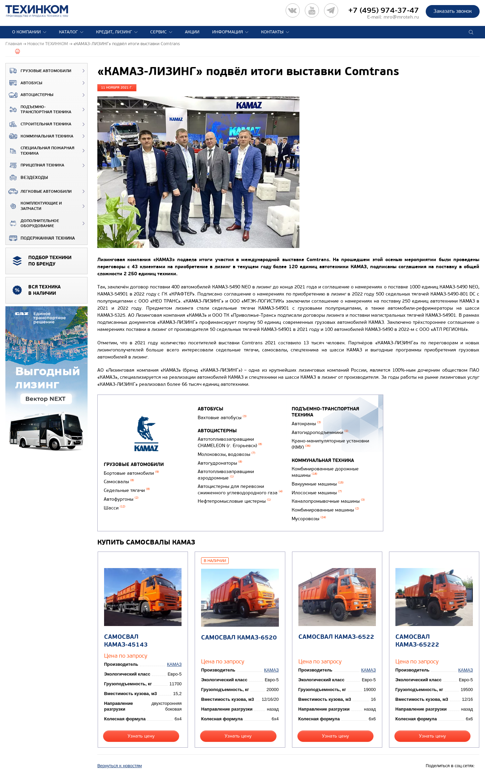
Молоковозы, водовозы (226, 454)
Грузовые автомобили (38, 70)
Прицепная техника (35, 165)
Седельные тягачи (127, 490)
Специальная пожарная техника (40, 151)
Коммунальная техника (39, 136)
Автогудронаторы (220, 463)
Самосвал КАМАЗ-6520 (239, 638)
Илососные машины (317, 493)
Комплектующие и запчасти (34, 206)
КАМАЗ (174, 664)
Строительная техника (38, 124)
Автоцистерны (29, 95)
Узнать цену (141, 736)
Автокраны (306, 424)
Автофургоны (121, 499)
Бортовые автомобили (131, 473)
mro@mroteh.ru (401, 17)
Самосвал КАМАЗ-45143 (126, 641)
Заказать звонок (452, 11)
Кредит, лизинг (114, 32)
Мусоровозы (309, 519)
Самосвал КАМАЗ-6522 (336, 637)
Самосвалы (119, 482)
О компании (26, 32)
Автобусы (24, 83)
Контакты (272, 32)
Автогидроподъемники (320, 432)
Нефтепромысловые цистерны (234, 501)
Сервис (158, 32)
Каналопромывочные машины (328, 501)
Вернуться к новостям (119, 766)
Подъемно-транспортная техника (38, 109)
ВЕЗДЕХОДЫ (27, 177)
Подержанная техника (40, 238)
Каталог (68, 32)
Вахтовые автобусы (222, 417)
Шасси (114, 508)
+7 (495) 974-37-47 (383, 10)
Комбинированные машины (325, 510)
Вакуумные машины (318, 484)
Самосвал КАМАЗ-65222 (417, 641)
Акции (192, 32)
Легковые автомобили (39, 191)
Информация (227, 32)
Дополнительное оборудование (32, 223)
